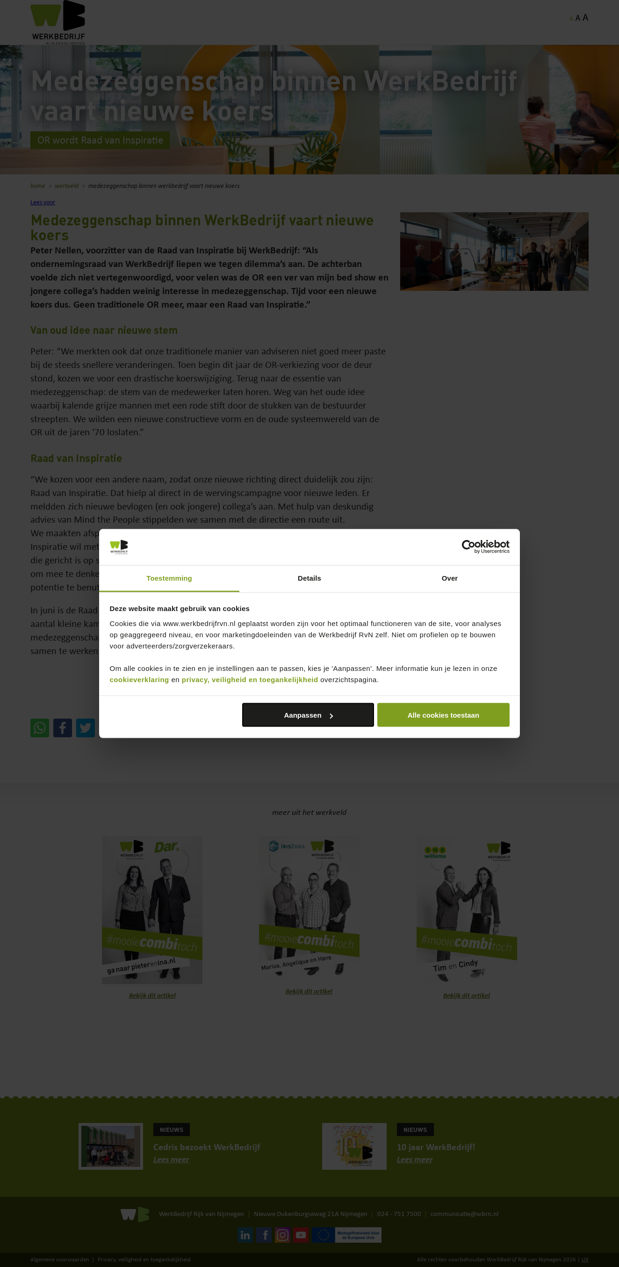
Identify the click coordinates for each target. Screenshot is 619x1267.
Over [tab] (450, 578)
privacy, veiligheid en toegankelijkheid (250, 679)
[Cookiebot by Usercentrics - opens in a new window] (469, 547)
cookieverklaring (139, 679)
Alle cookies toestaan (443, 715)
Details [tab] (309, 578)
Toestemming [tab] (169, 578)
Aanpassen (308, 715)
